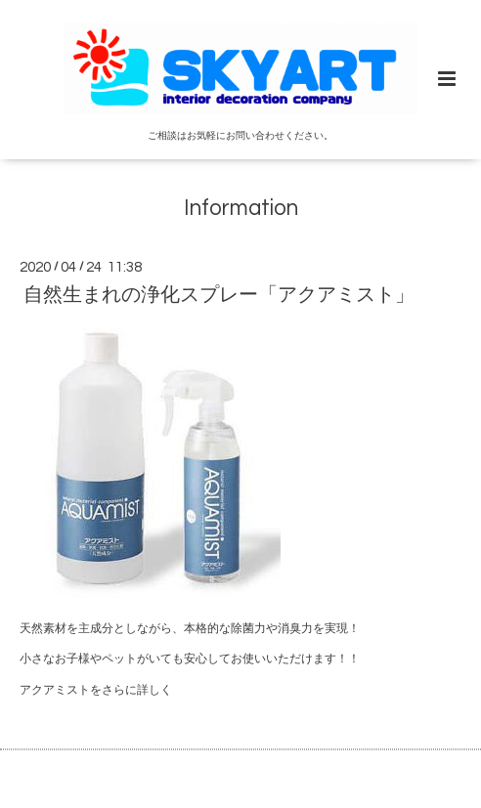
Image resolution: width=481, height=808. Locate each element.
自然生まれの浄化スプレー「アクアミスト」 (219, 295)
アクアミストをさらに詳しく (96, 690)
